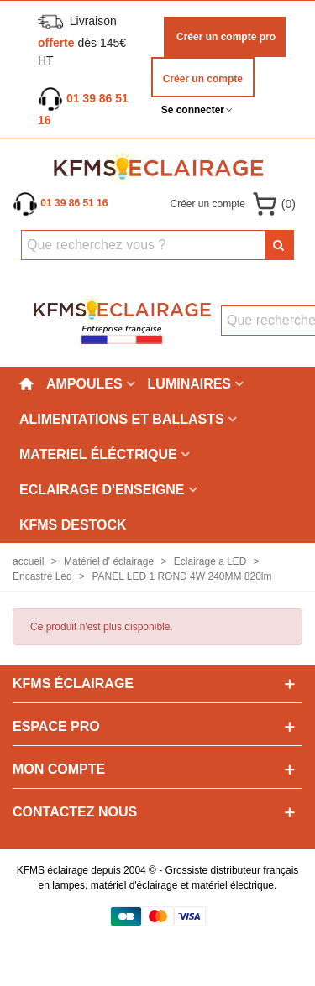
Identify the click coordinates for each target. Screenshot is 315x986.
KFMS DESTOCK (73, 525)
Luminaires (189, 384)
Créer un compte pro (225, 37)
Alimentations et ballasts (121, 419)
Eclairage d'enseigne (102, 490)
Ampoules (84, 384)
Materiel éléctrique (98, 454)
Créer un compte (203, 79)
